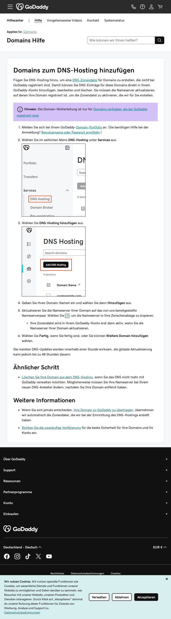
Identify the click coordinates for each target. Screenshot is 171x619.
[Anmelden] (151, 7)
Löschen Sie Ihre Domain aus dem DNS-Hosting (57, 377)
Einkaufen (11, 513)
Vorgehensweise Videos (64, 20)
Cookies (116, 573)
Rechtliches (57, 573)
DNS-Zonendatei (84, 80)
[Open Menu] (8, 6)
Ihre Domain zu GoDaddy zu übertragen (103, 410)
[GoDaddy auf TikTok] (27, 558)
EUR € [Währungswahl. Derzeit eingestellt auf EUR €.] (160, 547)
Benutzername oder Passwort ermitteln (70, 132)
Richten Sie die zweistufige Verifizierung (51, 427)
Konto (8, 503)
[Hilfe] (142, 7)
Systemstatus (114, 20)
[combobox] (121, 40)
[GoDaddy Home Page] (20, 529)
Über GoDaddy (14, 459)
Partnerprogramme (17, 492)
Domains (30, 31)
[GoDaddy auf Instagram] (17, 558)
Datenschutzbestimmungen (87, 573)
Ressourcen (11, 481)
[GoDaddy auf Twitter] (38, 558)
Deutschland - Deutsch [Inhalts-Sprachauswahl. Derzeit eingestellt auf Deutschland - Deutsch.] (22, 547)
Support (9, 470)
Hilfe (38, 20)
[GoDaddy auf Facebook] (6, 558)
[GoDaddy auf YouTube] (49, 558)
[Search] (159, 40)
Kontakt (93, 20)
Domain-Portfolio (89, 127)
